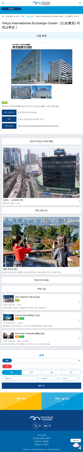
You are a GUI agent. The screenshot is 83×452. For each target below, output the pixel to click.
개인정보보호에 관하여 (41, 438)
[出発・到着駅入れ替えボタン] (79, 360)
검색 (41, 386)
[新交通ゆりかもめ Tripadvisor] (46, 426)
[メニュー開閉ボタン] (80, 3)
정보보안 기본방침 (41, 441)
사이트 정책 (41, 435)
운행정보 (11, 9)
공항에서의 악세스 (41, 444)
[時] (50, 378)
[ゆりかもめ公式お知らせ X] (36, 426)
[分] (70, 378)
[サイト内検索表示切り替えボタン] (3, 3)
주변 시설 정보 (27, 16)
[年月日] (20, 378)
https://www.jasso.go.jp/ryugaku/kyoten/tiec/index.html (38, 126)
